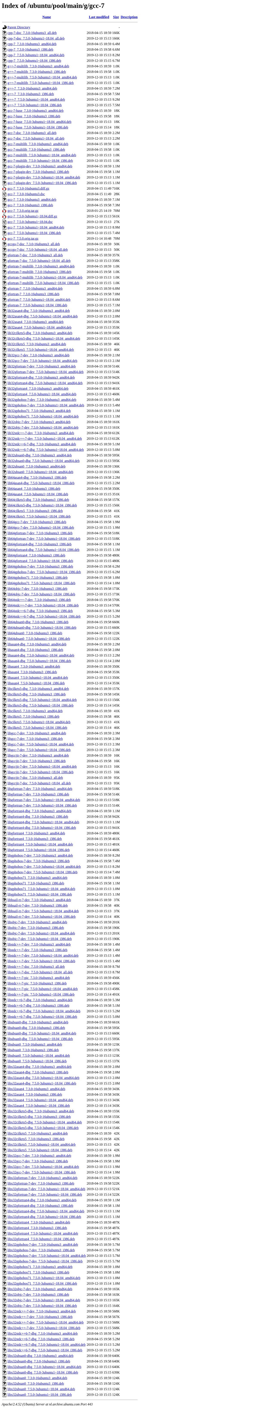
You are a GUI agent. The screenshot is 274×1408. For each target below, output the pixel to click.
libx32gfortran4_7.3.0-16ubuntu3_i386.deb (37, 1228)
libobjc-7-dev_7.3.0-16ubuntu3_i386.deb (35, 928)
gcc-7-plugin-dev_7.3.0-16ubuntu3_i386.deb (38, 172)
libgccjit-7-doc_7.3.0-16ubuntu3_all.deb (35, 777)
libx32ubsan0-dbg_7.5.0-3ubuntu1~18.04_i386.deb (42, 1372)
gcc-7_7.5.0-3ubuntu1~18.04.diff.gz (32, 216)
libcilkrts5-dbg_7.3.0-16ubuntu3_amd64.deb (38, 689)
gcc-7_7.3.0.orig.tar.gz (22, 211)
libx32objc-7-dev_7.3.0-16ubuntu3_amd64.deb (39, 1289)
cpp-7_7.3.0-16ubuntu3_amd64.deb (32, 44)
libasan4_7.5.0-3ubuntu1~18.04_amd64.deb (37, 677)
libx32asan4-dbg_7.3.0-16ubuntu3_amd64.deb (39, 1067)
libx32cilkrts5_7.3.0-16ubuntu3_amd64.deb (37, 1133)
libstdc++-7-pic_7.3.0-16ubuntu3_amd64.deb (38, 978)
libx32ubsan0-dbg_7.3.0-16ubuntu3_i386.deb (38, 1361)
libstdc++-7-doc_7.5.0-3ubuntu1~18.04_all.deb (40, 972)
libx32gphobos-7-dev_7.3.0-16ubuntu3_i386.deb (41, 1250)
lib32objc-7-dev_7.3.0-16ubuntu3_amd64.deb (39, 422)
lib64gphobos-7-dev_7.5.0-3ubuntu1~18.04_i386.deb (44, 572)
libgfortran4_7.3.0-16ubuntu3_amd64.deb (36, 833)
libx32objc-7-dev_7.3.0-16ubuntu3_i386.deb (38, 1294)
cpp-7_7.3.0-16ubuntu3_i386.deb (30, 49)
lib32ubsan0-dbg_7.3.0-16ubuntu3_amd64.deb (39, 455)
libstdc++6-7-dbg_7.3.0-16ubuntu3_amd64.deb (40, 1000)
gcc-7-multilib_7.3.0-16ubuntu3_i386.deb (36, 149)
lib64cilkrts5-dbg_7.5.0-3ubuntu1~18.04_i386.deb (42, 505)
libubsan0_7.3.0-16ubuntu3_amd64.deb (34, 1044)
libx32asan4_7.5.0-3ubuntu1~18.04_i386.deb (38, 1105)
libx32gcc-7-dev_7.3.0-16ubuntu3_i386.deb (37, 1161)
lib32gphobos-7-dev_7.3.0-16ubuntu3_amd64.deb (41, 399)
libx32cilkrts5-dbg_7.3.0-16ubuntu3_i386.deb (39, 1117)
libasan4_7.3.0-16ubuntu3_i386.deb (32, 672)
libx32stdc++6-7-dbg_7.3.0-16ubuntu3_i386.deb (40, 1339)
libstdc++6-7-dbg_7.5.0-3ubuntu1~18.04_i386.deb (42, 1016)
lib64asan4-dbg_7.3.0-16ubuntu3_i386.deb (37, 477)
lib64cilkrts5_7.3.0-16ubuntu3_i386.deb (35, 511)
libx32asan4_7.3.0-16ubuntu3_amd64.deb (36, 1089)
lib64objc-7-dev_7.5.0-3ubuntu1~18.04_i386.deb (41, 594)
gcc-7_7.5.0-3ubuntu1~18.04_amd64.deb (35, 227)
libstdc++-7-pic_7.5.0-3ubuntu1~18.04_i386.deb (40, 994)
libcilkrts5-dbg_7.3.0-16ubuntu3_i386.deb (36, 694)
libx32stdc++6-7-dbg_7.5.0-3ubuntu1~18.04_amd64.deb (46, 1344)
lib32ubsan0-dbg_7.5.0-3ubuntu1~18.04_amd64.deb (43, 461)
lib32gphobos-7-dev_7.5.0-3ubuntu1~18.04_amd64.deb (45, 405)
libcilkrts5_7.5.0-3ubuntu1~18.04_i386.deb (37, 727)
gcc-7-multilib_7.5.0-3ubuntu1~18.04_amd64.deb (41, 155)
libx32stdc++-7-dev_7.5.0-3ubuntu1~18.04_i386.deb (43, 1328)
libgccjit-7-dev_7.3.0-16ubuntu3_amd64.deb (38, 755)
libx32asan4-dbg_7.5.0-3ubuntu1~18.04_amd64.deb (43, 1078)
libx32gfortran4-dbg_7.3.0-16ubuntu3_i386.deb (40, 1205)
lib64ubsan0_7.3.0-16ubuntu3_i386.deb (34, 633)
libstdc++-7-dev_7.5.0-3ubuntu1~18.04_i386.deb (41, 961)
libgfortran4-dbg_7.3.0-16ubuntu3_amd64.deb (39, 811)
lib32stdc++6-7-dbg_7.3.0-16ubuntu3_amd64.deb (41, 444)
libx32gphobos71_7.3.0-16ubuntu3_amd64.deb (40, 1267)
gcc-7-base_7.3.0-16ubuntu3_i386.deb (33, 116)
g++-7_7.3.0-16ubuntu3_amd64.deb (32, 88)
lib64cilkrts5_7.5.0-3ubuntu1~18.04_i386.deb (39, 516)
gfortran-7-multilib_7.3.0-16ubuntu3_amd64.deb (40, 266)
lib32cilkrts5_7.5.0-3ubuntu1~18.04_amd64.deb (40, 349)
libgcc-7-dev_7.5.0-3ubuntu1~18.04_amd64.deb (40, 744)
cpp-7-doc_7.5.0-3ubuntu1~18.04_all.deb (35, 38)
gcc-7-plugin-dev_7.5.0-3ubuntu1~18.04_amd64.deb (43, 177)
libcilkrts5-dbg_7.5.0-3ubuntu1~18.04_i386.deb (40, 705)
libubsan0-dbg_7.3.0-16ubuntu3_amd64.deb (37, 1022)
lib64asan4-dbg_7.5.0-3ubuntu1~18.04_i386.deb (40, 483)
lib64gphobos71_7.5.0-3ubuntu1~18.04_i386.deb (41, 583)
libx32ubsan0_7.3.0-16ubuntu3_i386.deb (35, 1383)
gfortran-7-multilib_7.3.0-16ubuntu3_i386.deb (39, 272)
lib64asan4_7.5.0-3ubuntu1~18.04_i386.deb (37, 494)
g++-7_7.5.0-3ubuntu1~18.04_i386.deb (34, 105)
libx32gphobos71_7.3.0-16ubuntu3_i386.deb (38, 1272)
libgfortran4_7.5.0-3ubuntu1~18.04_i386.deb (38, 850)
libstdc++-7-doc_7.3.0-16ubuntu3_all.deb (36, 966)
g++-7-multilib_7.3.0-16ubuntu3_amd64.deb (38, 66)
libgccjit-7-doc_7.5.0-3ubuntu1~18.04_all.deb (39, 783)
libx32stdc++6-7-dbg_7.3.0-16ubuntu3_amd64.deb (42, 1333)
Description (129, 17)
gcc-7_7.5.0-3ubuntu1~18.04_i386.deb (34, 233)
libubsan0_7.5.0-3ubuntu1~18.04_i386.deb (37, 1061)
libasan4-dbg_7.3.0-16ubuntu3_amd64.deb (36, 644)
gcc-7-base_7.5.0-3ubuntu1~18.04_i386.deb (37, 127)
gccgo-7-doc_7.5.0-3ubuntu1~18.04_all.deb (37, 249)
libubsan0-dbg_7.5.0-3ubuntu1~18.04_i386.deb (40, 1039)
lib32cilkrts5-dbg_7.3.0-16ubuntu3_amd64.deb (39, 333)
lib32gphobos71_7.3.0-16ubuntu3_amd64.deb (39, 411)
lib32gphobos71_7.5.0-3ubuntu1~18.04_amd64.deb (43, 416)
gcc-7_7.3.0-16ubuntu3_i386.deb (30, 205)
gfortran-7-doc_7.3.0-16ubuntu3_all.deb (35, 255)
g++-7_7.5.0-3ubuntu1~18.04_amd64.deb (36, 99)
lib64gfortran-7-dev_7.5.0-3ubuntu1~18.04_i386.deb (43, 538)
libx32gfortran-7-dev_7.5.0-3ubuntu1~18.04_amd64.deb (46, 1189)
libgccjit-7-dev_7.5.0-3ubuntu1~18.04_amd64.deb (42, 766)
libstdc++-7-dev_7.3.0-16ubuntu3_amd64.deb (39, 944)
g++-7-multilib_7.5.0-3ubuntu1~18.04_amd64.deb (42, 77)
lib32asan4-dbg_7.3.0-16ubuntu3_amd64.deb (38, 311)
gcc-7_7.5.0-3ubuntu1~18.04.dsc (30, 222)
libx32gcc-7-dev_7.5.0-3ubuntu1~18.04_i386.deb (41, 1172)
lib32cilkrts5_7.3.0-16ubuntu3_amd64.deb (36, 344)
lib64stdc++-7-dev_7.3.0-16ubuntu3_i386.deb (39, 600)
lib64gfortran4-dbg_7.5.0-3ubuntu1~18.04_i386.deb (43, 550)
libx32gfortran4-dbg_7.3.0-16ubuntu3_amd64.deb (41, 1200)
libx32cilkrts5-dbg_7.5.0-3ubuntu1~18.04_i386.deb (43, 1128)
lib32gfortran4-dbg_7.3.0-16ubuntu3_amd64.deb (41, 377)
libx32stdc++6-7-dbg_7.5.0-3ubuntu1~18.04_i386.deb (44, 1350)
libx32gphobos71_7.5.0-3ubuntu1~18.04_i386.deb (42, 1283)
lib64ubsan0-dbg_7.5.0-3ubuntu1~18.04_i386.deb (41, 627)
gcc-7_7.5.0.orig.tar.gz (22, 238)
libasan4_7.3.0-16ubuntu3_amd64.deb (33, 666)
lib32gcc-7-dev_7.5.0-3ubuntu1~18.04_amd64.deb (42, 361)
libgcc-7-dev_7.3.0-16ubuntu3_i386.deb (35, 739)
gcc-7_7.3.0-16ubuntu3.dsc (26, 194)
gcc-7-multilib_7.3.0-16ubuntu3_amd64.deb (37, 144)
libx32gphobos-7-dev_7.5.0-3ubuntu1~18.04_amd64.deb (46, 1255)
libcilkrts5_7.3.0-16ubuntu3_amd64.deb (35, 711)
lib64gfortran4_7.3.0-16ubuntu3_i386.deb (36, 555)
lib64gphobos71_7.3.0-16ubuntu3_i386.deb (37, 577)
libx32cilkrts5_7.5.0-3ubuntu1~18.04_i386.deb (39, 1150)
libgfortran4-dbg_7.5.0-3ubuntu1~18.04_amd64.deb (43, 822)
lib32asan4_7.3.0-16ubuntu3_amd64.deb (35, 322)
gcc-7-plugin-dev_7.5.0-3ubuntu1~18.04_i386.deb (42, 183)
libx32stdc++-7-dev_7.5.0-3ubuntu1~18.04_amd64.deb (45, 1322)
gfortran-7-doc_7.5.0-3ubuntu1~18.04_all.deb (39, 261)
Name (46, 17)
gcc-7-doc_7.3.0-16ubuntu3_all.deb (32, 133)
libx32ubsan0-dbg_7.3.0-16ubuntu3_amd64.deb (40, 1356)
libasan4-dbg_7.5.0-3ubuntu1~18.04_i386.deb (39, 661)
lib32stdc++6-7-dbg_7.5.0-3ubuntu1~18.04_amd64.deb (45, 450)
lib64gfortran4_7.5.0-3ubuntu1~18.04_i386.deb (40, 561)
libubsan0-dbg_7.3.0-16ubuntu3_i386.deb (36, 1028)
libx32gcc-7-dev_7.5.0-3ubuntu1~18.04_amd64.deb (43, 1167)
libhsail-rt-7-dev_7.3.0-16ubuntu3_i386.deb (37, 905)
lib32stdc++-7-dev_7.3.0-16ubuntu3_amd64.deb (40, 433)
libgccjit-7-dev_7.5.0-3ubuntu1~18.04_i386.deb (40, 772)
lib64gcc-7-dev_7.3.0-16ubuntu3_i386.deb (36, 522)
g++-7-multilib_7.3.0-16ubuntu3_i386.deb (36, 72)
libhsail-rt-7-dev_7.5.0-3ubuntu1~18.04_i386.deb (41, 916)
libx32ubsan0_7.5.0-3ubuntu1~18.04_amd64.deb (41, 1389)
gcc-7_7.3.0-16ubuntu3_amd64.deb (31, 199)
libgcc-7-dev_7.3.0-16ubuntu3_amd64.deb (36, 733)
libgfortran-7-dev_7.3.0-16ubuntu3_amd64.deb (39, 789)
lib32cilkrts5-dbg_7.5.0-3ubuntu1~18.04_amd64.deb (43, 338)
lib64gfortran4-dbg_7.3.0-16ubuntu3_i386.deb (39, 544)
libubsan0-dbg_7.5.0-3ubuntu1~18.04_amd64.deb (41, 1033)
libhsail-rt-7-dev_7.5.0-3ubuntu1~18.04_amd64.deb (43, 911)
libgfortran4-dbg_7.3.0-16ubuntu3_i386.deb (37, 816)
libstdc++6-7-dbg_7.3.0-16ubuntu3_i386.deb (38, 1005)
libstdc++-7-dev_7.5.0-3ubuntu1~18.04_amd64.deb (43, 955)
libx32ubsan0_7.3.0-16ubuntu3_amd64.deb (37, 1378)
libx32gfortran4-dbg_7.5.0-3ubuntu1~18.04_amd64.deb (45, 1211)
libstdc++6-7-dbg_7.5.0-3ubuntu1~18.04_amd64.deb (43, 1011)
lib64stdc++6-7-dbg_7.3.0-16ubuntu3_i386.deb (40, 611)
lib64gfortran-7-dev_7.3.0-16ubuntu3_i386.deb (40, 533)
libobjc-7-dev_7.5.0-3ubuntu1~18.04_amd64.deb (41, 933)
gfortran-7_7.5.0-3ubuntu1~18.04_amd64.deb (38, 299)
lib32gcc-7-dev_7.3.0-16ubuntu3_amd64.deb (38, 355)
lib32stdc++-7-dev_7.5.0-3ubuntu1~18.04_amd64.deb (44, 438)
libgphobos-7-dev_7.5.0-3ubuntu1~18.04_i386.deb (42, 872)
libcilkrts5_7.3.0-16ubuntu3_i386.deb (33, 716)
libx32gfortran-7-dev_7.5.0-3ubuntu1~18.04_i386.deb (44, 1194)
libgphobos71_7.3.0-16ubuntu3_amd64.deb (37, 878)
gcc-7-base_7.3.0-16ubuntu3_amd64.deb (35, 110)
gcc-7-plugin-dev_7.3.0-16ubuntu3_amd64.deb (39, 166)
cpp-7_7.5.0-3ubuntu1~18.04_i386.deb (34, 60)
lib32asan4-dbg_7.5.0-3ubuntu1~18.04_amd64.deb (42, 316)
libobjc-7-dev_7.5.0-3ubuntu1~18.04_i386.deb (39, 939)
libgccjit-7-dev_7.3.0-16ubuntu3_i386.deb (36, 761)
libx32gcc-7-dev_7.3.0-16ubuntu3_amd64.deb (39, 1155)
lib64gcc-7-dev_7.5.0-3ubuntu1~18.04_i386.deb (40, 527)
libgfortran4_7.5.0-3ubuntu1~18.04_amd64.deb (40, 844)
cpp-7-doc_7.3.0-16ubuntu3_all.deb (32, 33)
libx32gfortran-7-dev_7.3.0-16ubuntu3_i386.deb (40, 1183)
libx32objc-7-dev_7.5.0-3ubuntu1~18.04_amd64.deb (43, 1300)
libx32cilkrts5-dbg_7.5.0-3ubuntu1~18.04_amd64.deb (44, 1122)
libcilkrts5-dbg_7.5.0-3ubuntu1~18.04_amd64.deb (42, 700)
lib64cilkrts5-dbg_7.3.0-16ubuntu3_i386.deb (38, 500)
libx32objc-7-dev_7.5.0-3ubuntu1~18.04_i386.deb (42, 1306)
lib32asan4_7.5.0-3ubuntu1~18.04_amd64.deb (39, 327)
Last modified (99, 17)
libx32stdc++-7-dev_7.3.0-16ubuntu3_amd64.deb (41, 1311)
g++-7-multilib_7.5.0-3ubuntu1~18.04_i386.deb (40, 83)
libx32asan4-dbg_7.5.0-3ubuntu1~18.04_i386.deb (41, 1083)
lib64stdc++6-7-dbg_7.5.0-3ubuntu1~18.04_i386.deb (43, 616)
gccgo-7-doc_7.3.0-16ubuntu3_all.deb (33, 244)
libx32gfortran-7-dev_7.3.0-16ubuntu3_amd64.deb (42, 1178)
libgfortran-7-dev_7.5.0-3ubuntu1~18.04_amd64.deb (43, 800)
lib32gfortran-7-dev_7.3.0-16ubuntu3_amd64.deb (41, 366)
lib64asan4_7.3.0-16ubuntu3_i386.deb (33, 488)
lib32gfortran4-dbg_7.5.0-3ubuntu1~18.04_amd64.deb (45, 383)
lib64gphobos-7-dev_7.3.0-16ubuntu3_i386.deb (40, 566)
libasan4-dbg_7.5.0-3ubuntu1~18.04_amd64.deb (40, 655)
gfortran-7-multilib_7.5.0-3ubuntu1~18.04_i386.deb (43, 283)
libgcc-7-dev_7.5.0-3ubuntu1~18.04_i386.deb (39, 750)
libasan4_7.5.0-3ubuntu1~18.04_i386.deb (36, 683)
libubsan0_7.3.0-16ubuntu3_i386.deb (33, 1050)
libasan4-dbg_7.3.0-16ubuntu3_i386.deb (35, 650)
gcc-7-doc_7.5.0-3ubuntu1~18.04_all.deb (35, 138)
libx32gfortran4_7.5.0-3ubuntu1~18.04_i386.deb (41, 1239)
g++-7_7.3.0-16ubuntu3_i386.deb (30, 94)
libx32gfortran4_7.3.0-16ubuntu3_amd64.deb (38, 1222)
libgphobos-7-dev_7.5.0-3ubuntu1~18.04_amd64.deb (44, 866)
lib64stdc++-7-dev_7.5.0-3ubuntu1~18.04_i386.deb (43, 605)
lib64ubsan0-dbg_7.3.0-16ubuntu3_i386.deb (37, 622)
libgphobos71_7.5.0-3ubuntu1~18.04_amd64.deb (41, 889)
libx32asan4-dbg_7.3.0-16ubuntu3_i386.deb (37, 1072)
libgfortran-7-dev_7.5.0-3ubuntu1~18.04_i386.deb (42, 805)
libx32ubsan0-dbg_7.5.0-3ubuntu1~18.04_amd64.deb (44, 1367)
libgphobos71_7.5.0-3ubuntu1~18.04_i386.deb (39, 894)
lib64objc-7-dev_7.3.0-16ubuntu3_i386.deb (37, 588)
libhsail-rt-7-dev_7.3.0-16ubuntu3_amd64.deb (39, 900)
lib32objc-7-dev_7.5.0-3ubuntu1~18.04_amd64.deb (42, 427)
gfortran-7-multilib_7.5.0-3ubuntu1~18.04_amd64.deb (44, 277)
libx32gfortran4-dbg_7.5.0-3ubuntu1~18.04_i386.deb (44, 1217)
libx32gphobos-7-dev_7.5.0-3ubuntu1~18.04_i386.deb (45, 1261)
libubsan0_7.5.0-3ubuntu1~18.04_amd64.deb (38, 1055)
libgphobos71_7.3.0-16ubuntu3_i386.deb (35, 883)
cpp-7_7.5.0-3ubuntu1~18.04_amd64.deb (35, 55)
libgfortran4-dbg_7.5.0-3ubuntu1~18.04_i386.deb (41, 827)
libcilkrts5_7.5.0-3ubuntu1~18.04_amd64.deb (38, 722)
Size (116, 17)
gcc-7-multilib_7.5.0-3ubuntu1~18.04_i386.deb (40, 160)
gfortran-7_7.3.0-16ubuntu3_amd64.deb (35, 288)
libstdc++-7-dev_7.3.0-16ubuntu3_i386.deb (37, 950)
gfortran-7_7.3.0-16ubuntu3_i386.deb (33, 294)
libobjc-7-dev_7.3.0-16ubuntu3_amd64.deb (37, 922)
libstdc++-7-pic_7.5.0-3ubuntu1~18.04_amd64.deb (42, 989)
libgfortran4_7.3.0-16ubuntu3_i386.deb (34, 839)
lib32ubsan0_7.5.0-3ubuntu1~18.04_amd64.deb (40, 472)
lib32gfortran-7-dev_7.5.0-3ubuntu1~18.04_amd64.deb (45, 372)
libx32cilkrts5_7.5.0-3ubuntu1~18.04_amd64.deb (41, 1144)
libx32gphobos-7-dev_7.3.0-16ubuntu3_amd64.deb (42, 1244)
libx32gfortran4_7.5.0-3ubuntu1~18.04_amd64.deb (42, 1233)
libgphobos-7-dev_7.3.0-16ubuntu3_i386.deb (38, 861)
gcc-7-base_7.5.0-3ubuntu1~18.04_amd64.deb (39, 122)
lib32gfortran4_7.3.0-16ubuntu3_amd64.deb (37, 388)
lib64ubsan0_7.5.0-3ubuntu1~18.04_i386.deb (38, 639)
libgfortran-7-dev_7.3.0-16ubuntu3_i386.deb (38, 794)
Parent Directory (18, 27)
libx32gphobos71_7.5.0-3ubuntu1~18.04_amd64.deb (43, 1278)
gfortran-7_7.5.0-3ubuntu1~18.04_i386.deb (37, 305)
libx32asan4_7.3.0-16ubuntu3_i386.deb (34, 1094)
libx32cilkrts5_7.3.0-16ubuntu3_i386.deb (35, 1139)
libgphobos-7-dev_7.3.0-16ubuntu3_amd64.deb (40, 855)
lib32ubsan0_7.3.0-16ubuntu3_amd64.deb (36, 466)
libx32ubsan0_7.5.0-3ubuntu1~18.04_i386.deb (39, 1394)
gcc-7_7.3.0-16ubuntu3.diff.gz (28, 188)
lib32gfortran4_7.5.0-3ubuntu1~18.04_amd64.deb (41, 394)
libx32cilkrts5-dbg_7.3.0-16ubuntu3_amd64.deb (40, 1111)
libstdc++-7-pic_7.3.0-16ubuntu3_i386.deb (37, 983)
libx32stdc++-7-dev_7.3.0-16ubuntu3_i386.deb (40, 1317)
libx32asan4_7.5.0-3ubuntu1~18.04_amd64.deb (40, 1100)
